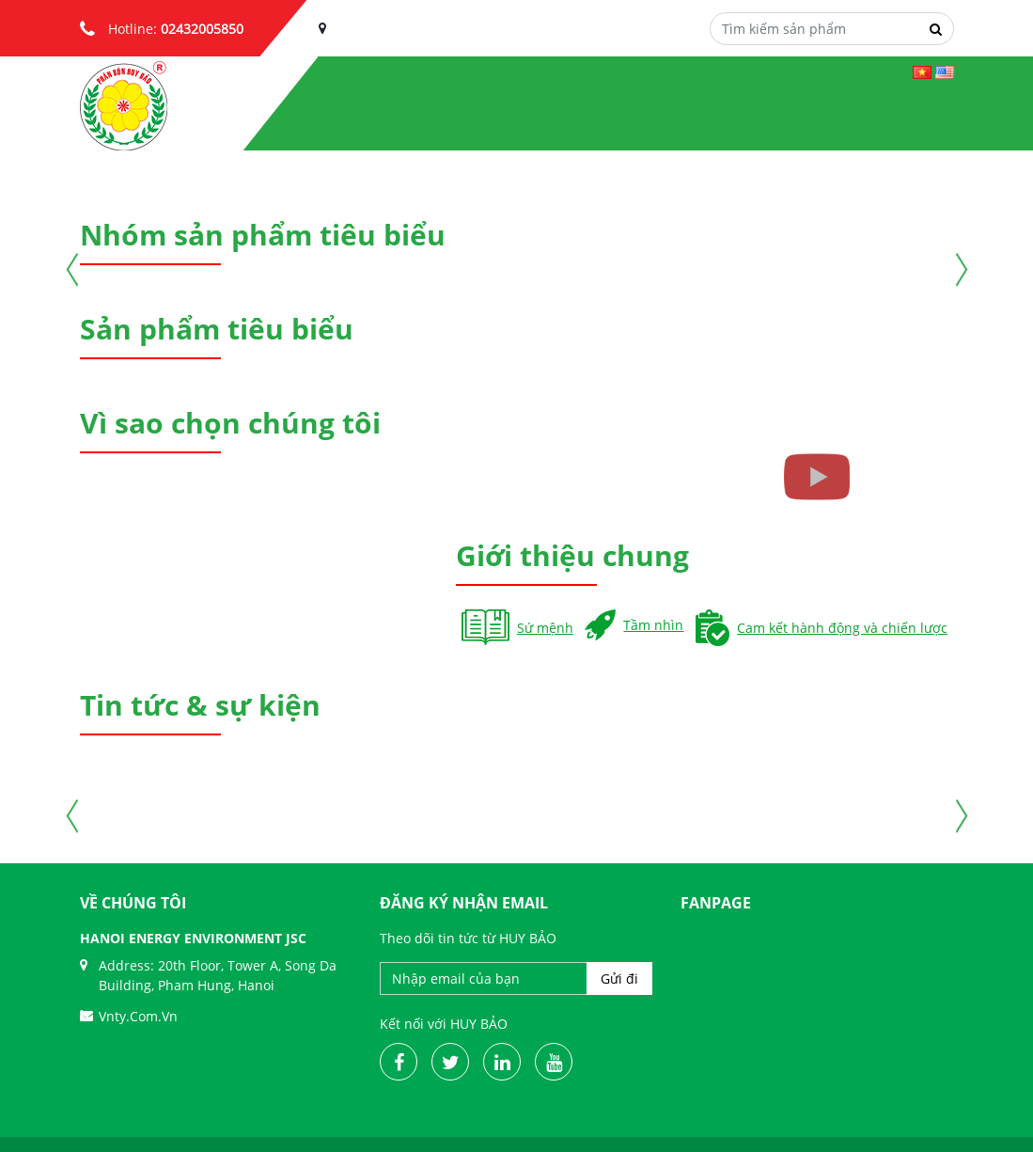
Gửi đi (619, 978)
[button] (117, 166)
